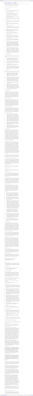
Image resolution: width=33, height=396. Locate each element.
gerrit (4, 2)
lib (13, 2)
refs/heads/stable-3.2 (9, 2)
